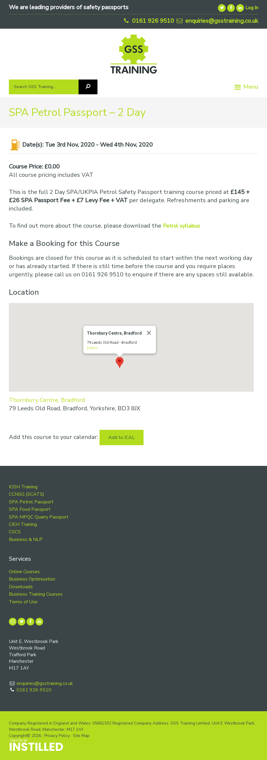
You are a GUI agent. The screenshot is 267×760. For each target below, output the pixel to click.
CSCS (15, 532)
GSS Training (133, 56)
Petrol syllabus (181, 225)
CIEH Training (23, 524)
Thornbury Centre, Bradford (47, 400)
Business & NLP (26, 539)
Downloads (21, 587)
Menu (250, 87)
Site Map (81, 735)
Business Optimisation (32, 579)
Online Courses (24, 571)
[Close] (149, 333)
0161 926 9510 (148, 21)
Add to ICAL (121, 437)
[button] (119, 362)
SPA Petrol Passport (31, 502)
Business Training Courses (36, 594)
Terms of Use (23, 602)
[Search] (88, 87)
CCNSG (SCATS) (26, 494)
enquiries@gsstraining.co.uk (216, 21)
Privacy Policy (57, 735)
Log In (251, 7)
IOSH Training (23, 487)
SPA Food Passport (30, 509)
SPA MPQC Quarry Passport (39, 517)
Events (92, 348)
